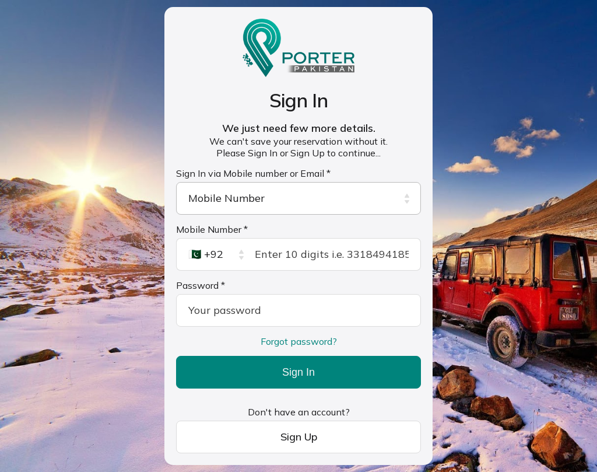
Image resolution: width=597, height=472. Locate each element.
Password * (200, 285)
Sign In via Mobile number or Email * (253, 173)
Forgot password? (299, 341)
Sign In (298, 372)
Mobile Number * (212, 229)
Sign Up (298, 436)
